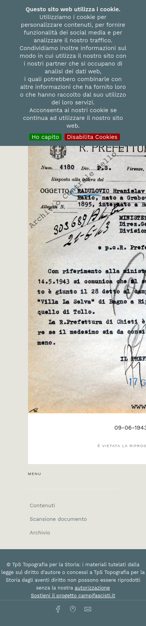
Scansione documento (58, 519)
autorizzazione (92, 588)
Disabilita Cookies (92, 137)
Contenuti (42, 505)
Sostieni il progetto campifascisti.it (73, 595)
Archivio (40, 532)
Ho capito (45, 137)
